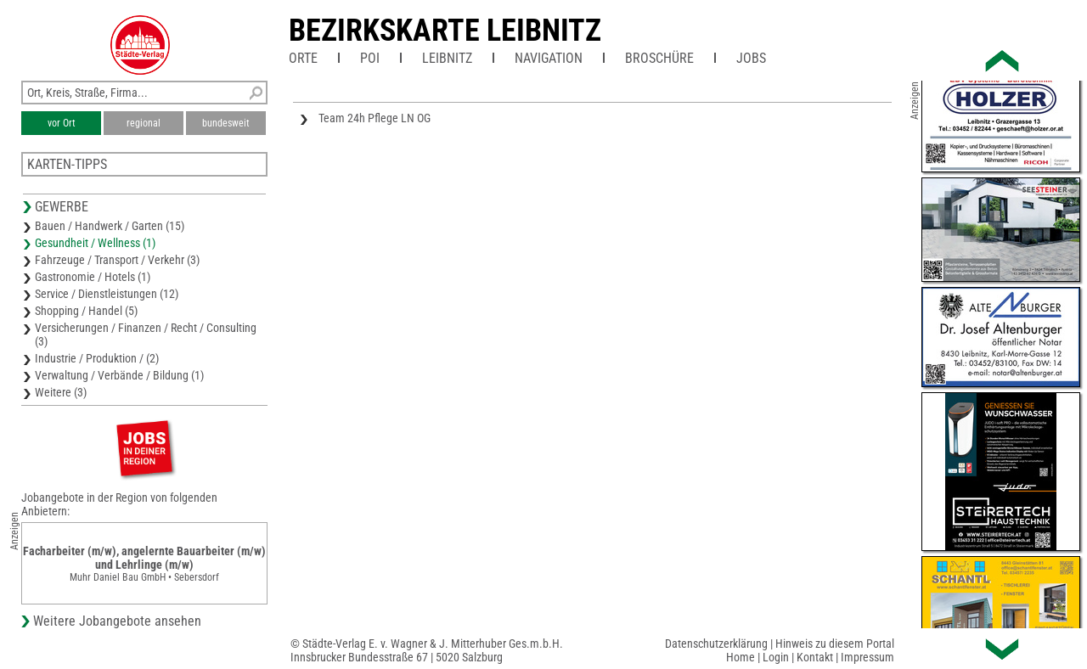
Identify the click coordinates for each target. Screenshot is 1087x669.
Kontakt (815, 657)
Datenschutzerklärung (716, 643)
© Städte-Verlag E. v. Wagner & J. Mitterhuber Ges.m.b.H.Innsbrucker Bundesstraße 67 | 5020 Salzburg (426, 650)
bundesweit (226, 123)
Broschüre (659, 58)
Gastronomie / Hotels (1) (92, 277)
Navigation (549, 58)
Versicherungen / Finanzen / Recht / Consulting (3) (145, 334)
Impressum (867, 657)
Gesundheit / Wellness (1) (95, 243)
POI (370, 58)
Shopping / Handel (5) (86, 311)
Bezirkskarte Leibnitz (445, 30)
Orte (303, 58)
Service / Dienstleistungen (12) (106, 294)
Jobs (751, 58)
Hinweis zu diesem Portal (834, 643)
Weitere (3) (61, 392)
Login (776, 657)
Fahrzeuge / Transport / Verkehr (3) (117, 260)
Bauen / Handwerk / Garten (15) (109, 226)
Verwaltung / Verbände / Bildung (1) (119, 375)
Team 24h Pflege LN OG (374, 118)
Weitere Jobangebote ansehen (117, 621)
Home (740, 657)
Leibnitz (447, 58)
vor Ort (62, 123)
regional (144, 123)
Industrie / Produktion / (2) (97, 358)
